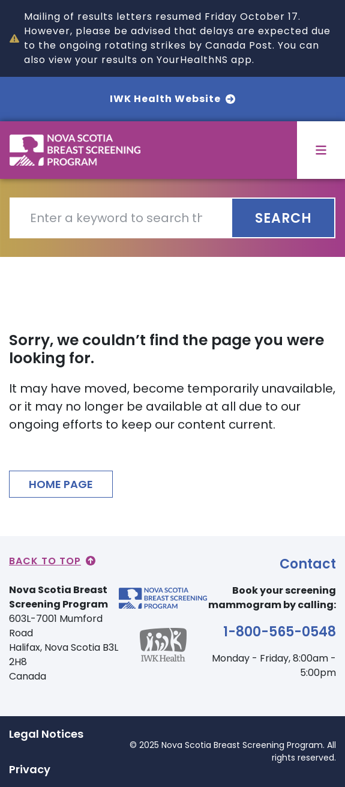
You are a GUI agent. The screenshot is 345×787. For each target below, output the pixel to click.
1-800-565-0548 (279, 632)
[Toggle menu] (321, 150)
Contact (308, 564)
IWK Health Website (172, 99)
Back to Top (52, 561)
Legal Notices (46, 733)
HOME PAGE (61, 484)
